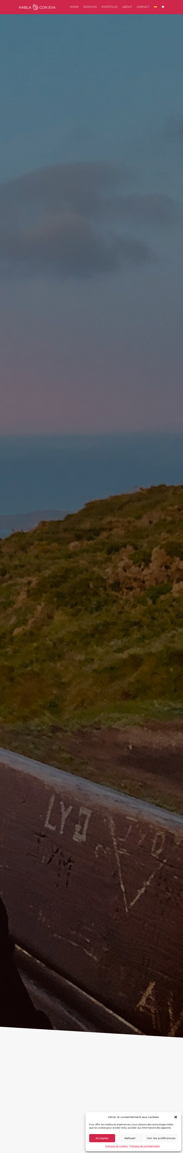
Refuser (130, 1138)
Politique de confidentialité (145, 1146)
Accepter (102, 1138)
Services (90, 7)
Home (74, 7)
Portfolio (110, 7)
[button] (176, 1117)
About (127, 7)
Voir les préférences (161, 1138)
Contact (143, 7)
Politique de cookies (116, 1146)
